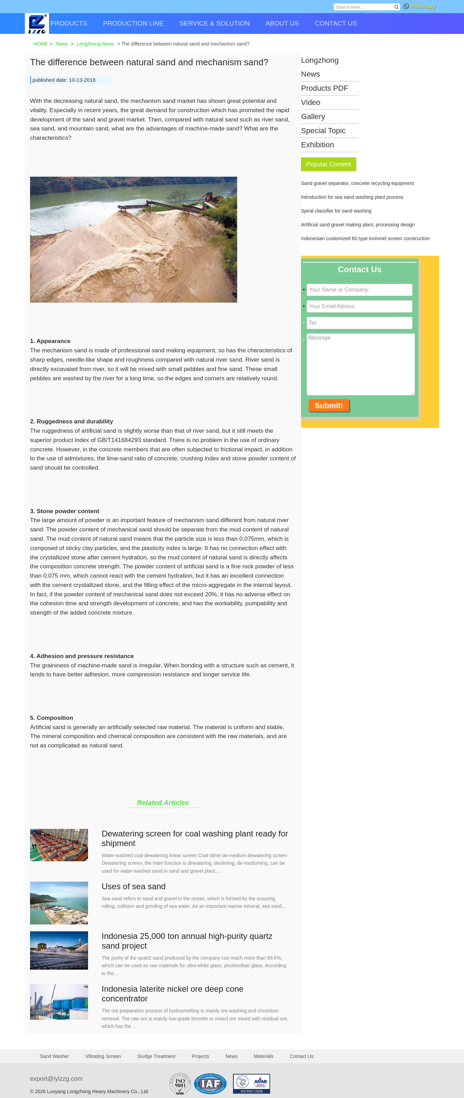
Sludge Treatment (156, 1056)
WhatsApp (420, 6)
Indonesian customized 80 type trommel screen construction (365, 238)
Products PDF (324, 88)
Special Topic (323, 130)
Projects (200, 1056)
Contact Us (301, 1056)
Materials (263, 1056)
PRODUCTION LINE (133, 23)
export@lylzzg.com (56, 1078)
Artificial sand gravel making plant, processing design (358, 224)
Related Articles (163, 802)
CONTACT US (336, 23)
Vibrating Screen (103, 1056)
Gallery (313, 116)
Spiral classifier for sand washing (336, 211)
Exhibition (317, 144)
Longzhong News (320, 67)
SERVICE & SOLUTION (215, 23)
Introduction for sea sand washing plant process (352, 197)
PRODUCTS (68, 23)
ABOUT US (282, 23)
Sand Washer (54, 1056)
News (231, 1056)
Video (310, 102)
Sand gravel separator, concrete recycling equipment (357, 183)
